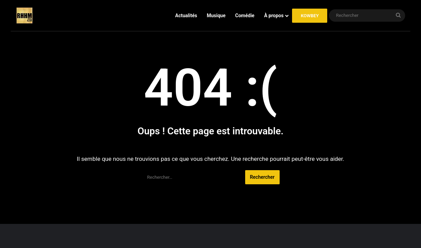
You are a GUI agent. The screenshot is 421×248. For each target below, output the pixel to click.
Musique (216, 15)
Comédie (244, 15)
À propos (274, 15)
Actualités (186, 15)
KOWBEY (310, 15)
